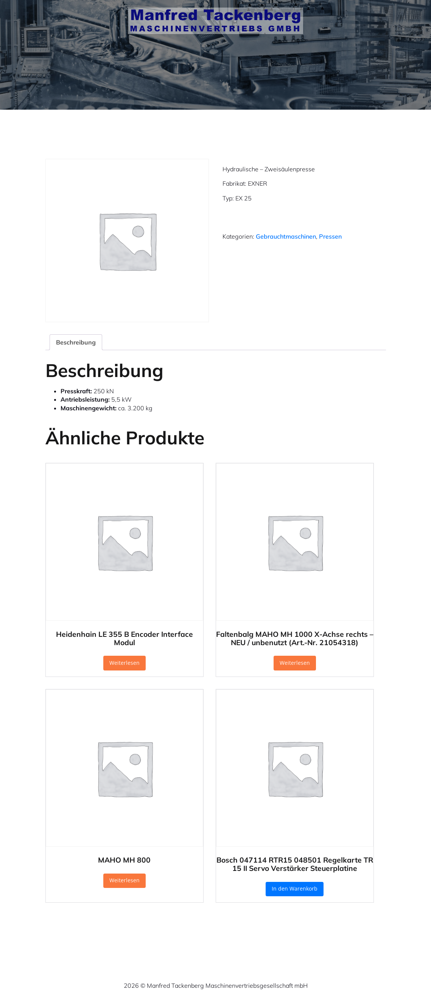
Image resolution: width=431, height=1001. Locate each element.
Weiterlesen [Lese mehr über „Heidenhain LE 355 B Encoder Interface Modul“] (124, 662)
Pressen (330, 236)
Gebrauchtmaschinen (286, 236)
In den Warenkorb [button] (294, 888)
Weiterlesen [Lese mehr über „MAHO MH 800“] (124, 880)
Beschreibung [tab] (76, 342)
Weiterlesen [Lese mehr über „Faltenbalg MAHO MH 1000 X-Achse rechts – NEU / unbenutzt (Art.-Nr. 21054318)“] (295, 662)
